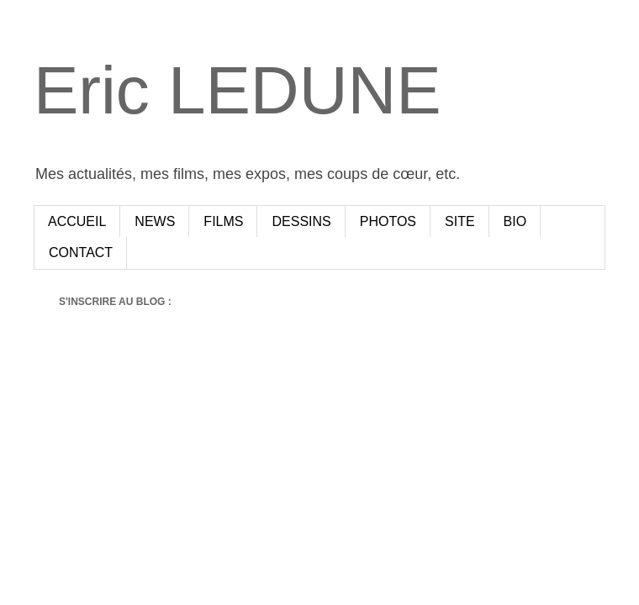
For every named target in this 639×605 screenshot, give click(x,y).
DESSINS (301, 221)
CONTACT (81, 252)
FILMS (223, 221)
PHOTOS (388, 221)
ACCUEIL (77, 221)
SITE (460, 221)
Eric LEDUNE (237, 90)
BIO (515, 221)
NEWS (155, 221)
